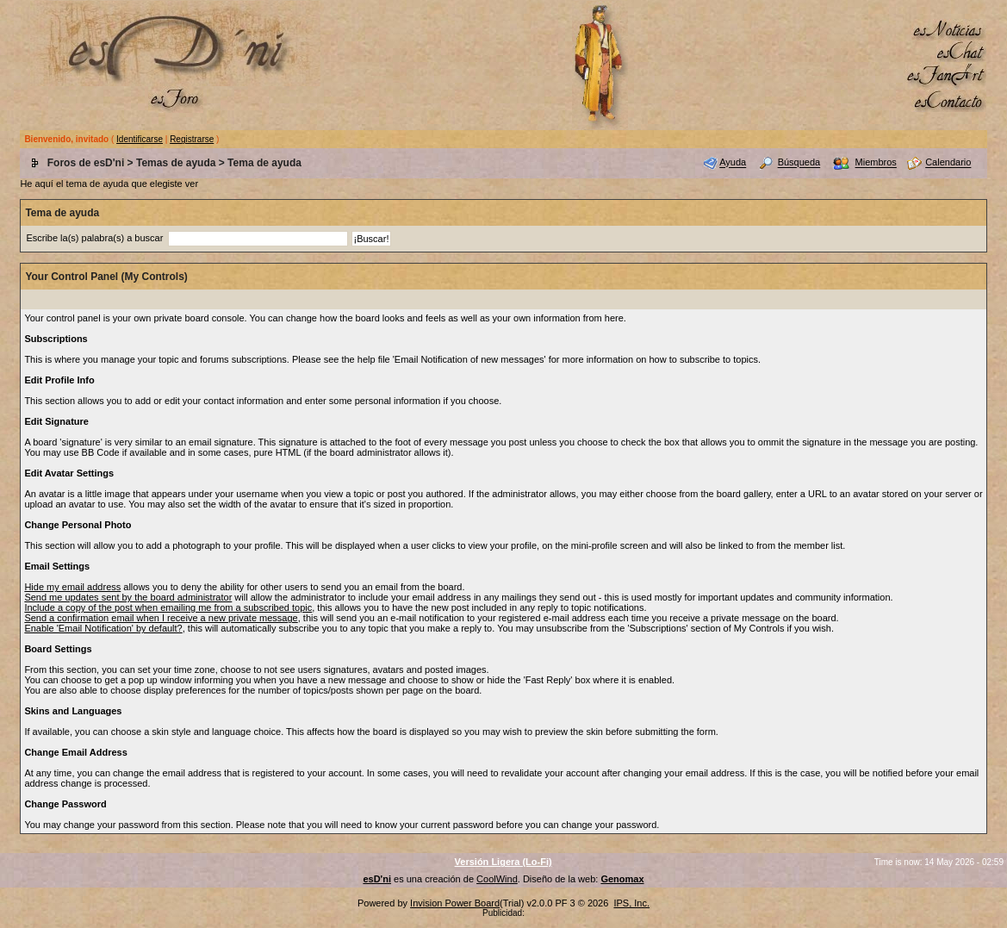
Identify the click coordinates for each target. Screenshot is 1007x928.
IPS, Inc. (631, 903)
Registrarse (192, 139)
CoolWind (497, 879)
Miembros (876, 163)
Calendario (948, 163)
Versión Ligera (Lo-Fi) (503, 861)
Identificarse (139, 139)
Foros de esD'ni (86, 163)
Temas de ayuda (175, 163)
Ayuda (732, 163)
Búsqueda (799, 163)
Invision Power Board (455, 903)
